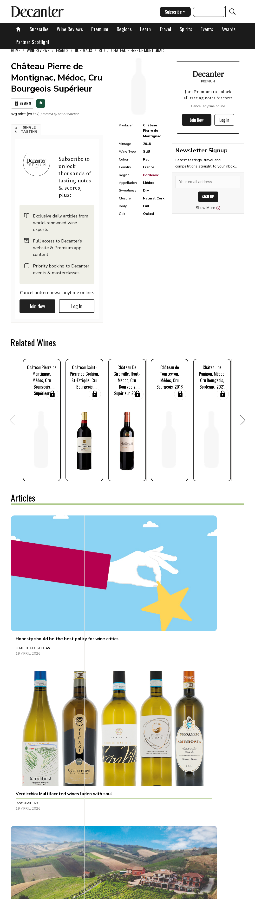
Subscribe (39, 29)
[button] (26, 128)
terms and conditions (189, 893)
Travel (165, 29)
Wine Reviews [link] (38, 50)
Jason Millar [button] (104, 581)
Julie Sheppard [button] (28, 671)
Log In (76, 304)
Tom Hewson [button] (104, 766)
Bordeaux (151, 175)
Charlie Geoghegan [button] (33, 581)
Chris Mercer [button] (181, 766)
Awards (228, 29)
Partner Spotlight (33, 41)
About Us (57, 893)
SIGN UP (208, 196)
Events (207, 29)
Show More (208, 208)
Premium (99, 29)
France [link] (62, 50)
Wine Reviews (70, 29)
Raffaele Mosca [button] (184, 671)
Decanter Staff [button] (106, 671)
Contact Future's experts (90, 893)
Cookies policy (126, 893)
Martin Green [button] (27, 766)
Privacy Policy (155, 893)
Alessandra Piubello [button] (188, 581)
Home (15, 50)
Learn (145, 29)
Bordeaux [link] (83, 50)
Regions (124, 29)
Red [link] (102, 50)
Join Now (37, 304)
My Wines (22, 102)
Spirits (186, 29)
